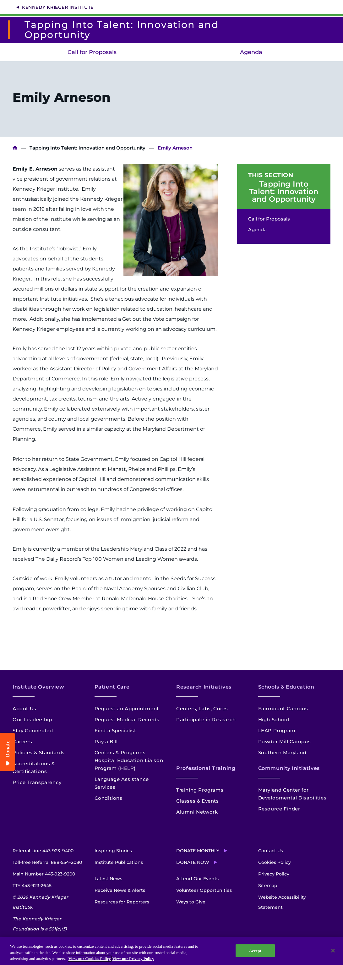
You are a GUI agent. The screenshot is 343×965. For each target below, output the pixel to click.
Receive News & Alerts (120, 890)
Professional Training (205, 768)
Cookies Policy (274, 862)
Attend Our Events (197, 878)
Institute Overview (38, 687)
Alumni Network (197, 812)
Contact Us (270, 850)
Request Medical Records (127, 719)
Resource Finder (279, 809)
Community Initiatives (289, 768)
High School (273, 719)
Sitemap (267, 885)
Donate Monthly (197, 850)
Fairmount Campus (283, 708)
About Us (24, 708)
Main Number (44, 874)
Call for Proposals (92, 52)
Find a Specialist (115, 730)
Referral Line (43, 851)
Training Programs (199, 790)
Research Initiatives (203, 687)
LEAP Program (277, 730)
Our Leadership (32, 719)
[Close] (333, 950)
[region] (171, 951)
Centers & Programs (120, 752)
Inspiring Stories (113, 850)
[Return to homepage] (11, 29)
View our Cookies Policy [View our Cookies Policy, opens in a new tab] (89, 958)
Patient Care (112, 687)
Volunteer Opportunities (204, 890)
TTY (32, 885)
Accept (255, 950)
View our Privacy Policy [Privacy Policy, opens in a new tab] (133, 958)
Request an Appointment (127, 708)
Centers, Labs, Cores (202, 708)
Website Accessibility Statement (282, 902)
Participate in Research (206, 719)
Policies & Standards (39, 752)
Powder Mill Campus (284, 741)
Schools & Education (286, 687)
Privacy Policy (273, 874)
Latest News (108, 878)
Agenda (251, 52)
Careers (22, 741)
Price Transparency (37, 782)
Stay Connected (33, 730)
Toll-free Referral (47, 862)
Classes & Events (197, 801)
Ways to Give (190, 902)
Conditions (108, 798)
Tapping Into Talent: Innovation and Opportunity (87, 148)
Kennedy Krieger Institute (58, 7)
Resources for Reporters (122, 902)
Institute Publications (119, 862)
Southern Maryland (282, 752)
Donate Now (192, 862)
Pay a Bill (106, 741)
